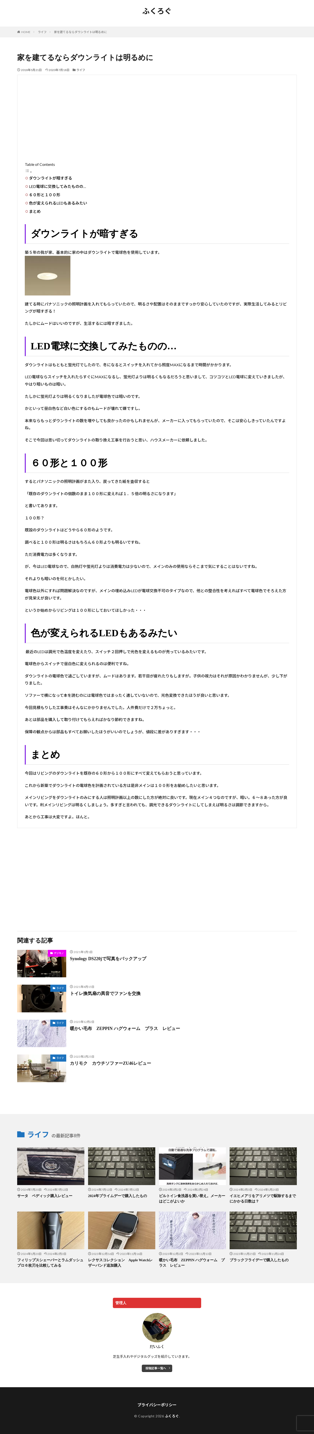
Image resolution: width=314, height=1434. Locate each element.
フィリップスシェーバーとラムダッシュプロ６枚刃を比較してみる (50, 1263)
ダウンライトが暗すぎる (50, 178)
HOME (25, 32)
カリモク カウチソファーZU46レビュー (113, 1063)
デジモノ (59, 953)
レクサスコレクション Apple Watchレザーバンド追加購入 (120, 1263)
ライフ (42, 32)
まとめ (35, 211)
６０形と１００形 (44, 194)
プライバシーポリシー (157, 1404)
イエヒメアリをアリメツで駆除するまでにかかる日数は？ (263, 1198)
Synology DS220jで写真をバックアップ (108, 958)
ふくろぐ (157, 11)
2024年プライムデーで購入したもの (117, 1196)
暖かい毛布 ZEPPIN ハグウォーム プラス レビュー (125, 1028)
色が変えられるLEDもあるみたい (58, 203)
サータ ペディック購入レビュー (44, 1196)
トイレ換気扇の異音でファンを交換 (105, 993)
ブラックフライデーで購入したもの (259, 1260)
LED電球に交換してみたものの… (57, 186)
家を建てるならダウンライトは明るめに (80, 32)
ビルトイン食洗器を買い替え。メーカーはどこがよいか (192, 1198)
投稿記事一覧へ (155, 1368)
